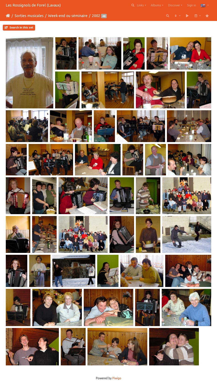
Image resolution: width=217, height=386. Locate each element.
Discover (174, 5)
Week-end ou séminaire (67, 15)
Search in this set (19, 27)
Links (140, 5)
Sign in (191, 5)
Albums (156, 5)
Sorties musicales (29, 15)
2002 (96, 15)
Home (8, 16)
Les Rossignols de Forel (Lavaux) (33, 5)
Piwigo (116, 378)
